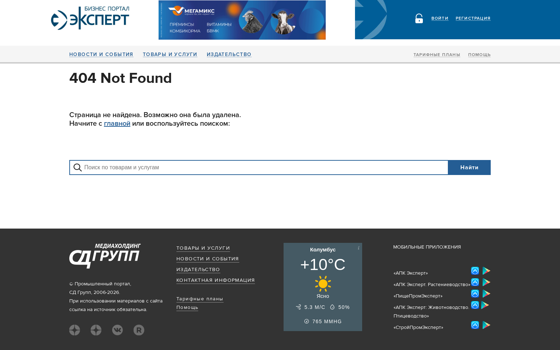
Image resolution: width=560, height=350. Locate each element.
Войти (440, 18)
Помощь (479, 55)
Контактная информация (215, 280)
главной (117, 123)
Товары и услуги (170, 54)
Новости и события (101, 54)
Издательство (229, 54)
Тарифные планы (437, 55)
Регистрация (473, 18)
